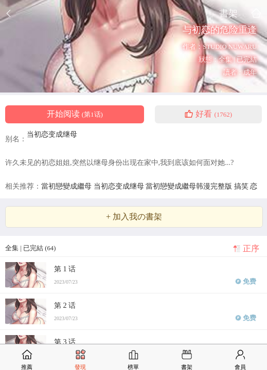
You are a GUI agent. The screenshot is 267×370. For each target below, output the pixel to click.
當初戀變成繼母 (67, 186)
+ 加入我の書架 (134, 216)
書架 (228, 13)
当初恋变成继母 (52, 134)
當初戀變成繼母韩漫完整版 (190, 186)
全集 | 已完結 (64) (30, 248)
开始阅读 (75, 114)
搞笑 (242, 186)
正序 (251, 248)
